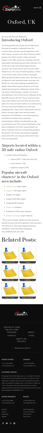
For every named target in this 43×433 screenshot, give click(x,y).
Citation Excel (11, 186)
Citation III (10, 207)
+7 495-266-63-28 (29, 400)
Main (37, 7)
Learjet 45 (10, 191)
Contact (11, 335)
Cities (31, 335)
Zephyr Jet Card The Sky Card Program (12, 329)
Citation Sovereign (13, 216)
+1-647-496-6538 (28, 363)
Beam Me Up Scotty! (21, 348)
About (31, 332)
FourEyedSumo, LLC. (18, 390)
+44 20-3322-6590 (7, 400)
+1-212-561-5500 (7, 363)
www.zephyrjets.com (8, 365)
